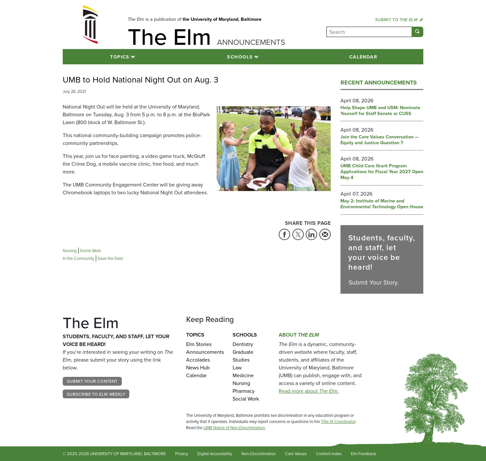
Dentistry (243, 344)
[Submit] (417, 32)
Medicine (243, 375)
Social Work (246, 399)
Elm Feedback (363, 454)
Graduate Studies (243, 356)
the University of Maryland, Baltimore (222, 19)
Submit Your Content (92, 381)
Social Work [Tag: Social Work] (90, 251)
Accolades (198, 360)
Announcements (204, 352)
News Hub (198, 367)
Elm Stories (198, 344)
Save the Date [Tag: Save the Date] (110, 258)
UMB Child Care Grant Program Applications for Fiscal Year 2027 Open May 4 (381, 172)
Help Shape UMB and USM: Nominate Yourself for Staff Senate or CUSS (380, 111)
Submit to (399, 19)
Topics (120, 56)
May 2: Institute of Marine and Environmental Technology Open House (381, 204)
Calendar (363, 56)
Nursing (241, 383)
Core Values (296, 454)
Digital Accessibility (214, 454)
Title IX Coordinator (338, 421)
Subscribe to (96, 394)
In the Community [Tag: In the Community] (78, 258)
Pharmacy (244, 391)
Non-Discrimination (258, 454)
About (299, 335)
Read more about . (309, 391)
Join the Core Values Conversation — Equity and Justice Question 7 (379, 140)
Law (237, 367)
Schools (240, 56)
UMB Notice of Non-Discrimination (234, 428)
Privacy (181, 454)
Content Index (328, 454)
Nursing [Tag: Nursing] (70, 251)
